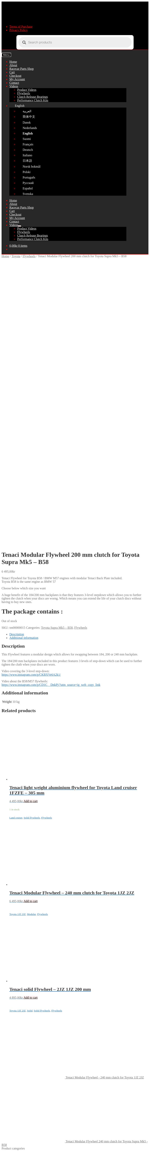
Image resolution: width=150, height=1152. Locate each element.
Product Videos (26, 89)
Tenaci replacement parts (25, 887)
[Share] (10, 1146)
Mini (12, 992)
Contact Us (16, 1079)
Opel (12, 1002)
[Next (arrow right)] (7, 1149)
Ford (12, 967)
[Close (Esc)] (14, 1146)
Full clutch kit (26, 901)
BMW (13, 890)
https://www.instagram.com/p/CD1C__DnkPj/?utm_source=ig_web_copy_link (51, 409)
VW (12, 1016)
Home (13, 61)
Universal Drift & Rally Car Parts (30, 883)
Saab (12, 981)
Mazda (13, 971)
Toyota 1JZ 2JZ (17, 639)
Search (13, 1120)
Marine (13, 1020)
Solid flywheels (32, 542)
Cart (12, 72)
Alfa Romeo (17, 1009)
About (13, 65)
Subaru (13, 999)
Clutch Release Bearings (32, 96)
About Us (15, 1076)
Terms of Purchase (21, 26)
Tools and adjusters (29, 950)
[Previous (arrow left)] (3, 1149)
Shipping (15, 1024)
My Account (17, 79)
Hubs (20, 957)
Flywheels (23, 93)
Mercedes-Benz (19, 974)
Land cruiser (15, 542)
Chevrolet (15, 964)
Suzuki (13, 995)
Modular (31, 639)
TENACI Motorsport (18, 1110)
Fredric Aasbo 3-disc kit (24, 880)
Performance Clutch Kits (32, 100)
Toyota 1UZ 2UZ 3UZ (39, 939)
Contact (14, 82)
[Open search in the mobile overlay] (75, 42)
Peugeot (14, 1006)
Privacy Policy (18, 30)
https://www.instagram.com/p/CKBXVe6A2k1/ (31, 399)
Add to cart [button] (30, 526)
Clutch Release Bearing (32, 943)
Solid (29, 735)
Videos (13, 86)
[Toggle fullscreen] (7, 1146)
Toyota (16, 256)
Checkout (15, 75)
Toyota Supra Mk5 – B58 (57, 352)
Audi (12, 960)
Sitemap (121, 1110)
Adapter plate (25, 911)
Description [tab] (16, 359)
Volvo (13, 894)
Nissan (13, 985)
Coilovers (23, 915)
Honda (13, 988)
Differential (24, 953)
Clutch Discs (25, 918)
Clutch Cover (25, 922)
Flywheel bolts (26, 908)
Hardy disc (24, 946)
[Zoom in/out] (3, 1146)
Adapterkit (23, 904)
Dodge (13, 1013)
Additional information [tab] (23, 362)
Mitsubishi (16, 978)
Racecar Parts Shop (21, 68)
